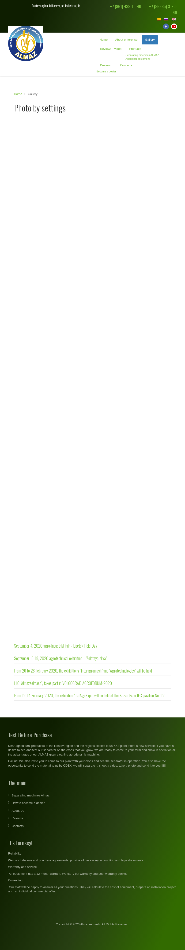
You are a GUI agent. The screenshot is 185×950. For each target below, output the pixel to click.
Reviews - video (111, 49)
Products (135, 49)
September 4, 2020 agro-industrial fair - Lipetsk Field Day (55, 646)
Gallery (150, 39)
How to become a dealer (28, 803)
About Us (18, 810)
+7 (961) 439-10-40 (125, 6)
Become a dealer (106, 71)
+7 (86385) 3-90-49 (163, 9)
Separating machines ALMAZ (142, 55)
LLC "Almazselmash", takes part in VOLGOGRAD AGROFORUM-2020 (63, 683)
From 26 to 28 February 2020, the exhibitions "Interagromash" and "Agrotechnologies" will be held (83, 671)
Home (104, 39)
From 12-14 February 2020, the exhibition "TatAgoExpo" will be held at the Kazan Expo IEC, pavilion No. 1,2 (89, 695)
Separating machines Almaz (30, 795)
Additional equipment (137, 58)
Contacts (126, 65)
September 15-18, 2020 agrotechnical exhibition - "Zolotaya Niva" (60, 658)
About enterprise (126, 39)
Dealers (105, 65)
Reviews (17, 818)
